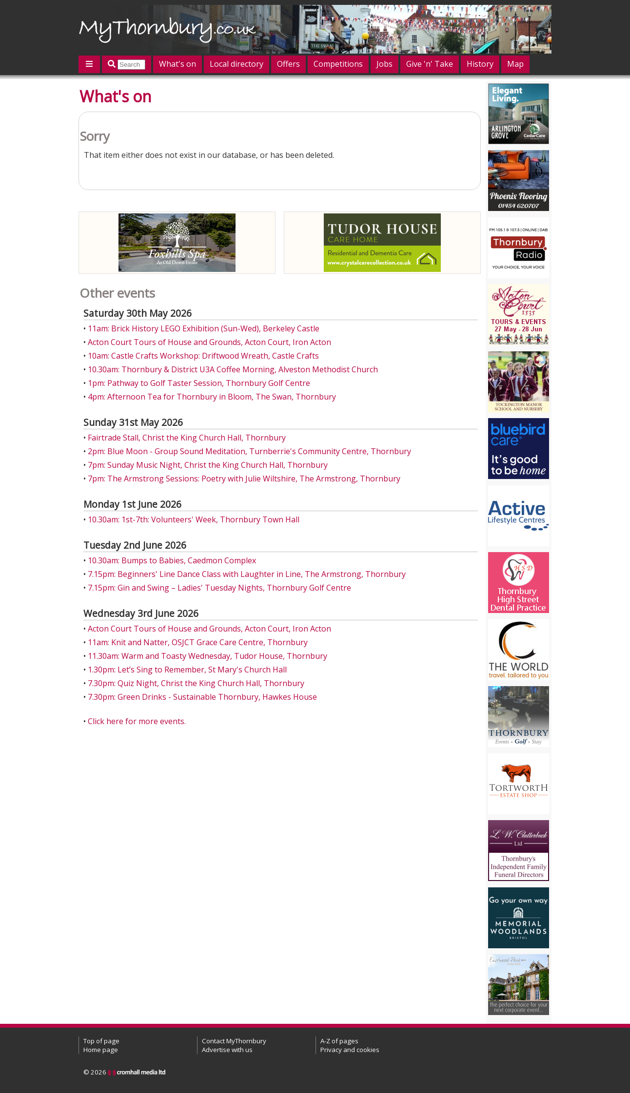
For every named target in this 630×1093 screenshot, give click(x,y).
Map (515, 63)
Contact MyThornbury (234, 1040)
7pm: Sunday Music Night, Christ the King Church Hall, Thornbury (208, 465)
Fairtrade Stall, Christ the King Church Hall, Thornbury (187, 437)
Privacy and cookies (349, 1049)
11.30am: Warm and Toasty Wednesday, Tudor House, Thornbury (207, 656)
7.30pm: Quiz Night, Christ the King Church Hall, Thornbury (196, 683)
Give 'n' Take (429, 63)
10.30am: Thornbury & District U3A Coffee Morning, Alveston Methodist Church (233, 369)
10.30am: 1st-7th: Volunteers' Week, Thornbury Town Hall (193, 519)
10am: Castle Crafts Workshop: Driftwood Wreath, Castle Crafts (203, 355)
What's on (177, 63)
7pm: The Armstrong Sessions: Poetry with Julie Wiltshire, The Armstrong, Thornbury (244, 478)
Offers (288, 63)
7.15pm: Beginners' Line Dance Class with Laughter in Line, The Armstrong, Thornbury (247, 574)
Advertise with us (227, 1049)
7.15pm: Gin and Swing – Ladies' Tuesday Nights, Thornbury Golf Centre (219, 587)
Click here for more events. (137, 721)
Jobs (384, 63)
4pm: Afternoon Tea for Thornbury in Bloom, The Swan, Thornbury (212, 396)
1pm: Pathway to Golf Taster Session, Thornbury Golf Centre (199, 383)
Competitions (338, 63)
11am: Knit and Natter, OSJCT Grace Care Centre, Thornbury (198, 642)
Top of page (101, 1040)
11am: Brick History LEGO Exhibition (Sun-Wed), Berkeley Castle (203, 328)
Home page (100, 1049)
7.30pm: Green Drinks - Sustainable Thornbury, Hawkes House (202, 696)
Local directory (236, 63)
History (480, 63)
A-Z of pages (339, 1040)
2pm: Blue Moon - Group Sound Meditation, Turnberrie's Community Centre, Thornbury (249, 451)
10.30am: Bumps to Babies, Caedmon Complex (172, 560)
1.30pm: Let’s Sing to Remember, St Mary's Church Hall (187, 669)
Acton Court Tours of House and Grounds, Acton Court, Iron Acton (209, 342)
